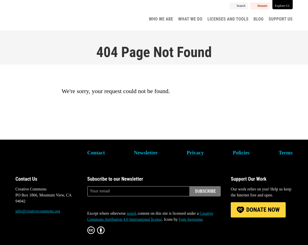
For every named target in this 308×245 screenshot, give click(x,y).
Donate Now (263, 209)
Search (241, 6)
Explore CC (282, 6)
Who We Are (161, 19)
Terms (286, 152)
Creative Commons (39, 16)
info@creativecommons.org (37, 211)
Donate (262, 6)
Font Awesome (191, 219)
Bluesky (19, 230)
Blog (259, 19)
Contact (96, 152)
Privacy (195, 152)
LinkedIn (46, 230)
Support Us (281, 19)
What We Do (190, 19)
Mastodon (33, 230)
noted (131, 213)
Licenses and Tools (228, 19)
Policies (241, 152)
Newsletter (146, 152)
